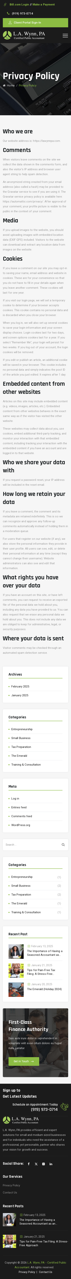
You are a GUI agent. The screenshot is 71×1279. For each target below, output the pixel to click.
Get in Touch (21, 1061)
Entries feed (19, 807)
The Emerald (19, 755)
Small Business (20, 738)
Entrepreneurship (22, 729)
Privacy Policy (11, 1185)
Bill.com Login (19, 4)
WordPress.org (20, 825)
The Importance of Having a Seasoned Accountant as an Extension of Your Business (44, 953)
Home (9, 85)
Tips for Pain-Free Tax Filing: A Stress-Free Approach (41, 972)
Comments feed (21, 816)
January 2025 (19, 695)
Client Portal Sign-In (27, 22)
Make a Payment (44, 4)
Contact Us (10, 1192)
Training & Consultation (26, 764)
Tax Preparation (21, 747)
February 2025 (20, 686)
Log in (15, 798)
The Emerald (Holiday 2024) (44, 989)
